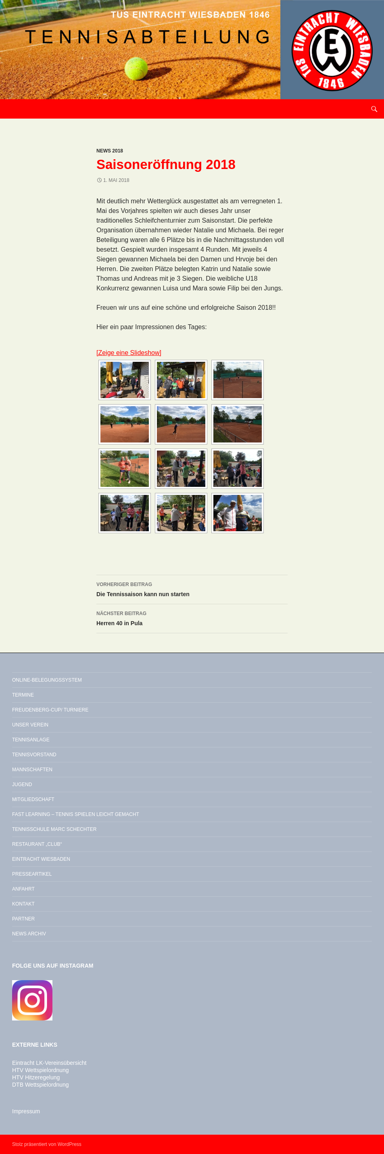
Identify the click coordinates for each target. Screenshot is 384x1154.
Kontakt (23, 904)
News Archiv (29, 934)
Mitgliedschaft (33, 799)
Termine (23, 695)
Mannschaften (32, 769)
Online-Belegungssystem (47, 680)
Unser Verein (30, 725)
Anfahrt (23, 889)
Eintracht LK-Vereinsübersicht (49, 1063)
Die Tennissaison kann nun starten (192, 588)
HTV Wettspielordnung (40, 1070)
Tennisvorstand (34, 755)
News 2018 (109, 151)
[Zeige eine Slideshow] (128, 352)
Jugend (22, 784)
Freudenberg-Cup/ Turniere (50, 710)
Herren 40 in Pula (192, 617)
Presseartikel (32, 874)
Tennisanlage (31, 740)
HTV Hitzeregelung (36, 1077)
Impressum (26, 1111)
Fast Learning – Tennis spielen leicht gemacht (75, 814)
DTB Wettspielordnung (40, 1084)
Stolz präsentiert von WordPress (46, 1144)
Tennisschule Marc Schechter (54, 829)
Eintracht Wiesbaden (41, 859)
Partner (23, 919)
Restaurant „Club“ (37, 844)
